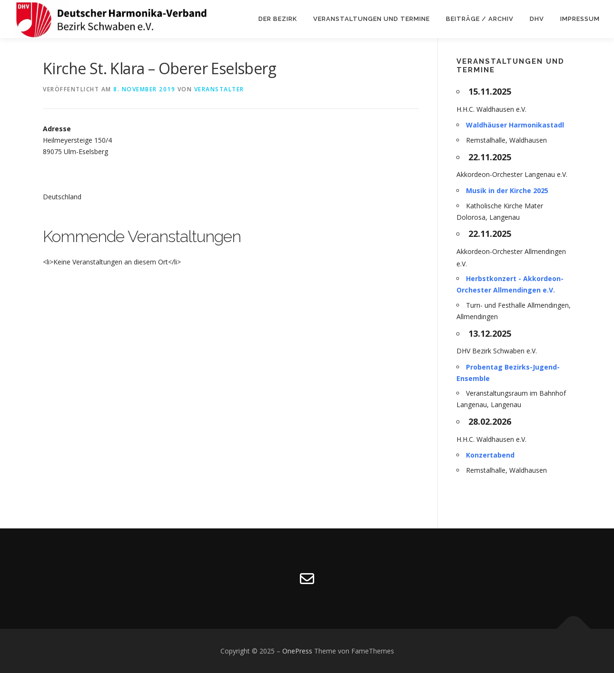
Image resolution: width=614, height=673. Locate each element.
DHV (537, 18)
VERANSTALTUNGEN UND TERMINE (371, 18)
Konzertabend (490, 454)
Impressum (580, 18)
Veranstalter (219, 89)
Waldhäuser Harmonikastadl (515, 124)
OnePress (297, 650)
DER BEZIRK (277, 18)
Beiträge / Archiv (480, 18)
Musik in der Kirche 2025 (507, 190)
